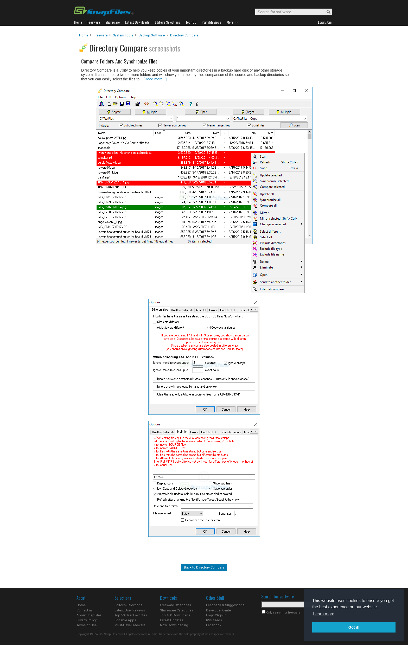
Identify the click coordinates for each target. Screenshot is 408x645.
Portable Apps (125, 620)
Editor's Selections (128, 605)
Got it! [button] (353, 627)
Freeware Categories (175, 605)
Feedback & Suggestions (225, 605)
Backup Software (152, 35)
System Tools (123, 35)
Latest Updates (171, 620)
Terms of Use (86, 625)
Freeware (100, 35)
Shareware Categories (176, 610)
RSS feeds (214, 620)
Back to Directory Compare (204, 567)
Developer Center (219, 610)
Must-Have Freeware (129, 625)
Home (83, 35)
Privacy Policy (86, 620)
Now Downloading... (175, 625)
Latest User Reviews (129, 610)
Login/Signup (216, 615)
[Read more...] (155, 79)
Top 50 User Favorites (130, 615)
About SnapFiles (88, 615)
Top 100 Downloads (175, 615)
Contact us (84, 610)
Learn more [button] (323, 614)
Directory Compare (184, 35)
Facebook (213, 625)
